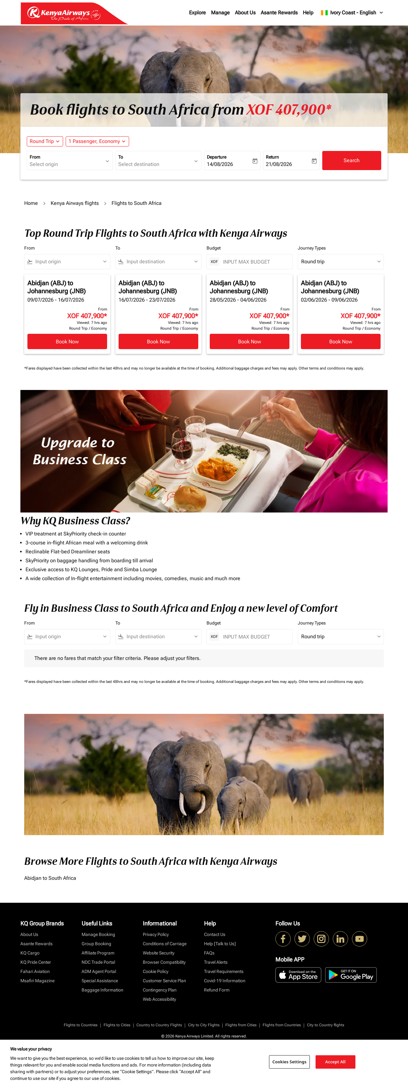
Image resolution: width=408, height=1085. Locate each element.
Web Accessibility (159, 999)
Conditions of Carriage (164, 943)
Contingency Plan (160, 989)
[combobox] (67, 164)
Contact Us (214, 934)
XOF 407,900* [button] (288, 110)
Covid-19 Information (224, 980)
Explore (197, 13)
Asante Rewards (279, 13)
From (35, 157)
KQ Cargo (30, 952)
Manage (220, 13)
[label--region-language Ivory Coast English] (352, 12)
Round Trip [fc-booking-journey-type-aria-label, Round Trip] (42, 141)
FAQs (209, 952)
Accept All (335, 1062)
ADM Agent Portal (99, 971)
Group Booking (96, 943)
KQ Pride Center (35, 962)
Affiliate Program (98, 952)
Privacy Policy (156, 934)
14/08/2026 (220, 164)
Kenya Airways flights (75, 203)
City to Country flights (325, 1025)
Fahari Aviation (35, 971)
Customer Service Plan (164, 980)
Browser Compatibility (164, 962)
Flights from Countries (282, 1025)
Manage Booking (98, 934)
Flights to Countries (81, 1025)
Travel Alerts (216, 962)
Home (31, 203)
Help (308, 13)
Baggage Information (102, 989)
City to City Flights (204, 1025)
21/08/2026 (279, 164)
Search (352, 160)
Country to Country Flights (159, 1025)
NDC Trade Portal (98, 962)
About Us (245, 13)
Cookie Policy (155, 971)
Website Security (158, 952)
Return (272, 157)
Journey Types (312, 248)
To (120, 157)
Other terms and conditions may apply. (331, 368)
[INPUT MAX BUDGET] (254, 262)
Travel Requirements (224, 971)
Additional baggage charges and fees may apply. (257, 368)
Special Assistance (100, 980)
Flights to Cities (117, 1025)
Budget (214, 248)
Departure (216, 157)
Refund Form (216, 989)
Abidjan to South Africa (50, 878)
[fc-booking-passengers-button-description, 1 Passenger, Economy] (94, 141)
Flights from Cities (241, 1025)
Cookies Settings (290, 1062)
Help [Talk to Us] (220, 943)
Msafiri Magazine (37, 980)
